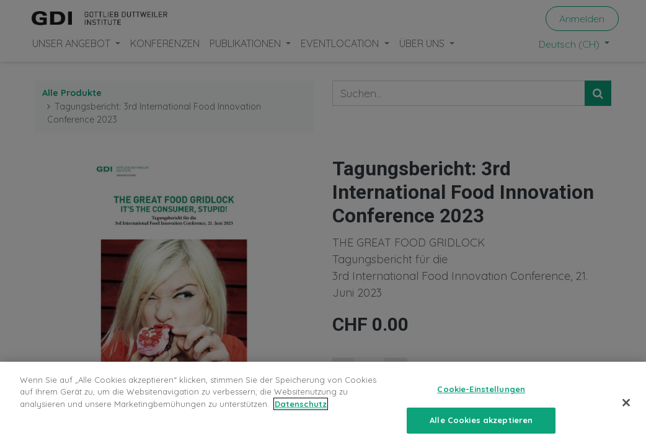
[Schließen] (626, 408)
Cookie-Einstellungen (481, 395)
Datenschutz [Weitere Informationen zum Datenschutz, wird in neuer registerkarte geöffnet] (301, 410)
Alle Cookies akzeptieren (481, 427)
